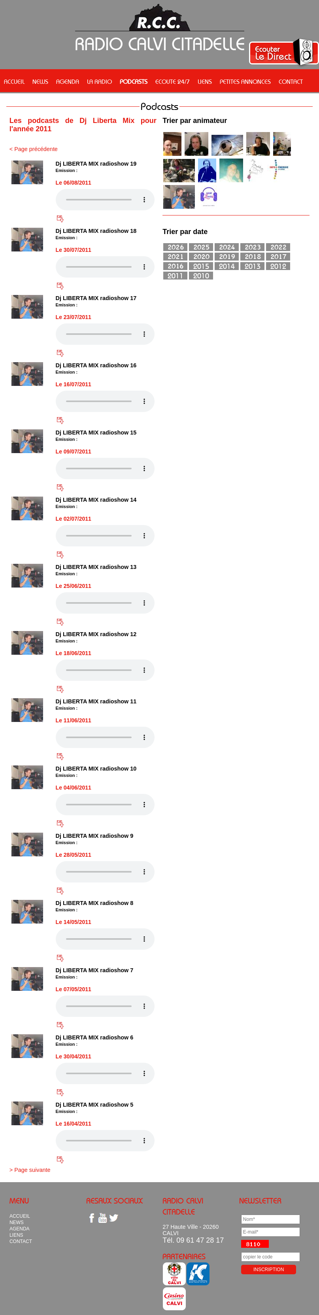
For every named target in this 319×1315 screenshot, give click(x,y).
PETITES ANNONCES (245, 81)
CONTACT (291, 81)
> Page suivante (30, 1170)
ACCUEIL (14, 81)
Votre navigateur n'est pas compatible (105, 199)
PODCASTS (133, 81)
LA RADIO (99, 81)
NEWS (40, 81)
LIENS (205, 81)
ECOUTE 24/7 (172, 81)
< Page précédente (33, 149)
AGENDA (67, 81)
